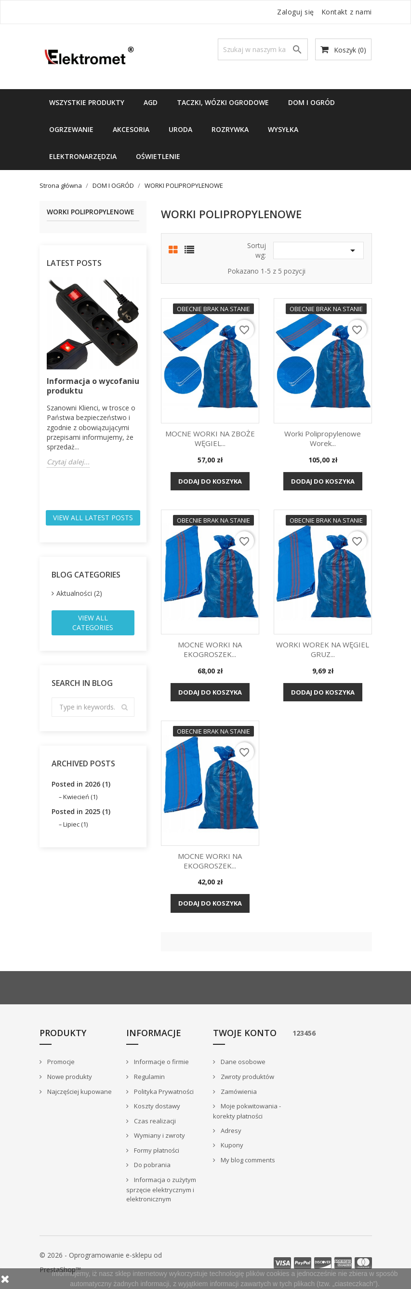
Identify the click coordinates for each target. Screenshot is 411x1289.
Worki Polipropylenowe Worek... (322, 438)
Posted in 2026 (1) (81, 784)
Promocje (60, 1061)
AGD (151, 102)
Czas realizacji (154, 1121)
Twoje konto (245, 1033)
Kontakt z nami (346, 11)
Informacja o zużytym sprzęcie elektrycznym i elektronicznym (161, 1189)
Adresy (230, 1130)
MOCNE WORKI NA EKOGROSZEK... (210, 649)
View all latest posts (93, 517)
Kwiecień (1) (80, 796)
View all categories (92, 622)
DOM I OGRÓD (311, 102)
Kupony (231, 1145)
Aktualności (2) (79, 593)
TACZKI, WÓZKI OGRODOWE (223, 102)
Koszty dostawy (156, 1106)
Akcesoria (131, 129)
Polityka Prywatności (163, 1091)
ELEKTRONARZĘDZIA (83, 156)
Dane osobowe (242, 1061)
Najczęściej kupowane (79, 1091)
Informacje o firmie (161, 1061)
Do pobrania (152, 1164)
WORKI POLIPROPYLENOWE (90, 212)
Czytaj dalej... (68, 461)
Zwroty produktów (246, 1076)
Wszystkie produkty (86, 102)
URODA (180, 129)
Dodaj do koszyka (210, 481)
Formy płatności (156, 1150)
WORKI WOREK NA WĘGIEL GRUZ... (322, 649)
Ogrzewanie (71, 129)
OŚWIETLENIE (158, 156)
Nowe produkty (69, 1076)
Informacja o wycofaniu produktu (93, 386)
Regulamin (149, 1076)
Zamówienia (238, 1091)
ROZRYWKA (230, 129)
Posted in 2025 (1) (81, 811)
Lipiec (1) (75, 824)
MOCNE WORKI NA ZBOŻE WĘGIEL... (210, 438)
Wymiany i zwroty (159, 1135)
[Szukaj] (263, 49)
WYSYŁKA (283, 129)
